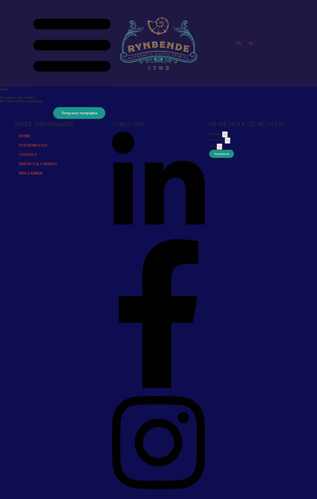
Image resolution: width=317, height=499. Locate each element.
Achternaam (217, 140)
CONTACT (28, 155)
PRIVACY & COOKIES (38, 164)
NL (251, 43)
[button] (72, 43)
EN (239, 43)
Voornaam (215, 133)
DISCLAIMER (31, 173)
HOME (25, 136)
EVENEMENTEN (33, 145)
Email (213, 146)
